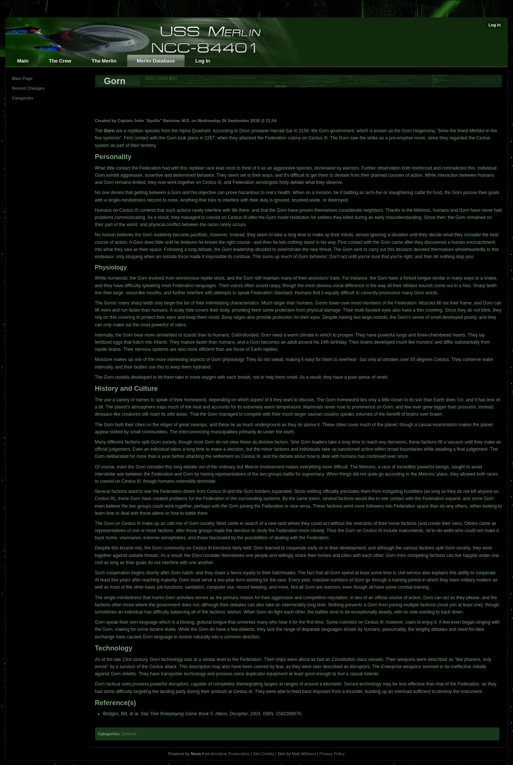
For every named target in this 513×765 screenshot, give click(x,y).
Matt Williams (304, 753)
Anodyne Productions (230, 753)
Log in (494, 25)
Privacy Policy (332, 753)
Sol (460, 399)
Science (129, 733)
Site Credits (263, 753)
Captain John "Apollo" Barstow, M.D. (154, 120)
